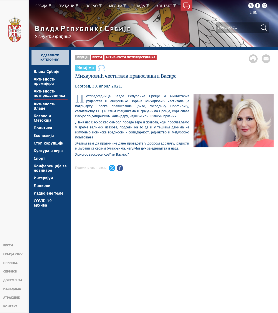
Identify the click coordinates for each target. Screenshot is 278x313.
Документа (12, 280)
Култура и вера (48, 151)
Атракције (11, 297)
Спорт (39, 159)
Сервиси (10, 271)
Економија (44, 136)
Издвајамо (12, 289)
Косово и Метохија (42, 118)
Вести (8, 245)
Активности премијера (45, 81)
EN (255, 12)
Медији (82, 57)
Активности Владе (45, 106)
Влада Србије (46, 72)
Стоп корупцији (48, 143)
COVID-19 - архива (44, 203)
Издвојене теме (48, 193)
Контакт (10, 306)
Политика (43, 128)
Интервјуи (43, 178)
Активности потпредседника (49, 93)
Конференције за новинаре (50, 168)
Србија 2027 (13, 254)
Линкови (42, 186)
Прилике (10, 262)
